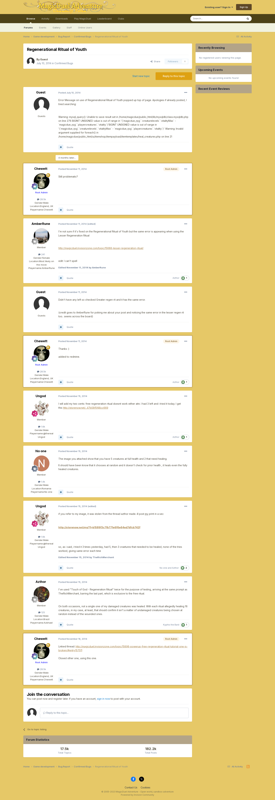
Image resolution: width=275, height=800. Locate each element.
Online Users (85, 27)
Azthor (176, 278)
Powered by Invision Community (137, 795)
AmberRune (41, 224)
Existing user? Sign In (219, 7)
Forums (28, 27)
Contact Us (131, 787)
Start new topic (141, 76)
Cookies (145, 787)
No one (40, 451)
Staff (69, 27)
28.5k (41, 199)
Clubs (121, 18)
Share (155, 61)
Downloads (62, 18)
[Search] (208, 18)
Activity (45, 18)
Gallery (56, 27)
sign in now (103, 698)
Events (42, 27)
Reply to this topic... (56, 712)
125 (41, 612)
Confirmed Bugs (64, 63)
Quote (70, 147)
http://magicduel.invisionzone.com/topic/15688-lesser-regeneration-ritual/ (100, 248)
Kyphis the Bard (171, 624)
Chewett (40, 168)
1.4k (41, 481)
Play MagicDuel (82, 18)
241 (41, 254)
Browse (30, 20)
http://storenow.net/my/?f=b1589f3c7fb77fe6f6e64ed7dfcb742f (99, 527)
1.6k (41, 426)
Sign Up (244, 7)
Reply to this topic (174, 76)
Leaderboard (104, 18)
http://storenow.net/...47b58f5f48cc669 (85, 407)
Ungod (41, 396)
